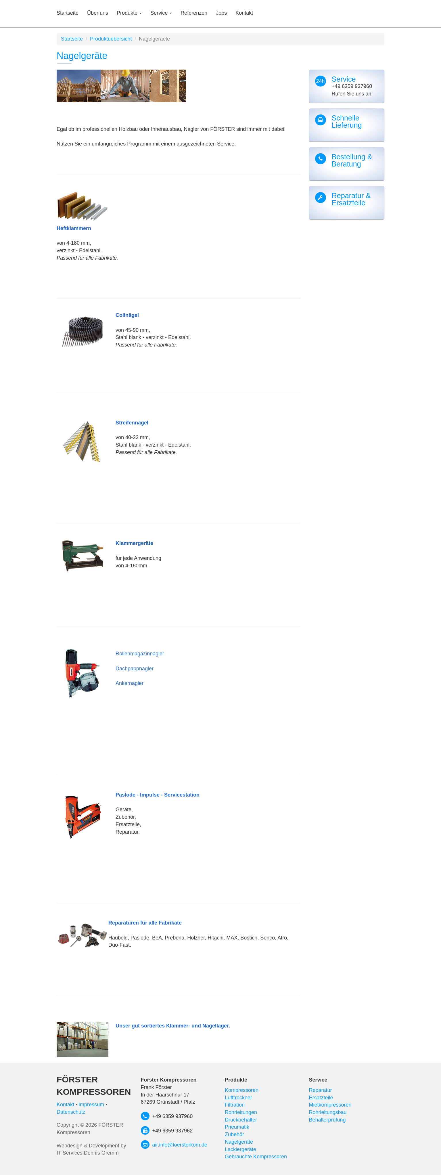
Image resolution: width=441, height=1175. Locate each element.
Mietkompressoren (330, 1105)
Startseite (67, 13)
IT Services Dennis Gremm (88, 1153)
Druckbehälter (241, 1120)
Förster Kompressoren (94, 1085)
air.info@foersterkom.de (179, 1145)
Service (161, 13)
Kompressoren (241, 1090)
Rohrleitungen (241, 1112)
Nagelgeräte (239, 1142)
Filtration (235, 1105)
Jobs (221, 13)
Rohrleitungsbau (328, 1112)
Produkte (129, 13)
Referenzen (194, 13)
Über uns (97, 13)
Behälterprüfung (327, 1120)
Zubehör (234, 1134)
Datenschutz (71, 1112)
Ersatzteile (321, 1098)
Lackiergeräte (240, 1149)
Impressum (91, 1104)
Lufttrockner (238, 1098)
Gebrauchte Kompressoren (256, 1156)
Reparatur (320, 1090)
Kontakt (244, 13)
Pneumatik (237, 1127)
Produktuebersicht (111, 39)
